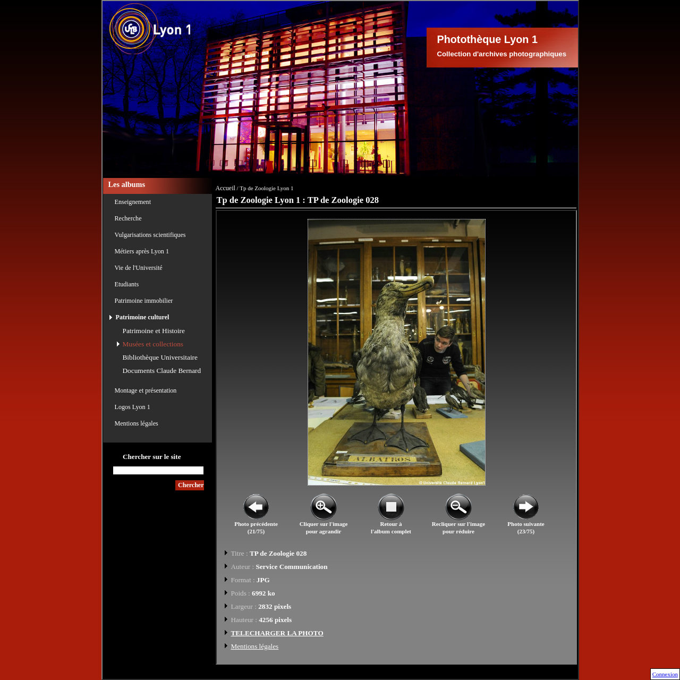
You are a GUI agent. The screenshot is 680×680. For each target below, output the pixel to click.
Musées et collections (153, 344)
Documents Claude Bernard (162, 371)
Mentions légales (136, 423)
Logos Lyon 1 (132, 407)
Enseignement (133, 202)
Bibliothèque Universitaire (160, 357)
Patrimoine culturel (142, 317)
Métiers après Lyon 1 (142, 251)
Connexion (665, 674)
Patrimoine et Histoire (154, 331)
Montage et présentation (146, 390)
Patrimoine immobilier (144, 300)
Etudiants (127, 284)
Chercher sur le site (152, 457)
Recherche (128, 218)
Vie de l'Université (139, 267)
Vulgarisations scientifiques (150, 235)
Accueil (225, 188)
